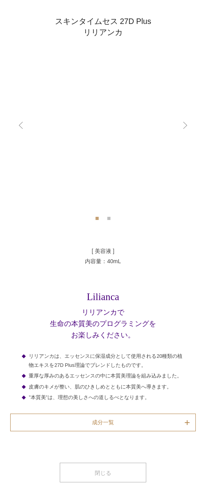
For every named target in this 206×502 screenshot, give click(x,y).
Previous (21, 125)
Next (184, 125)
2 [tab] (109, 221)
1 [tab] (97, 221)
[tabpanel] (103, 125)
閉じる (103, 473)
